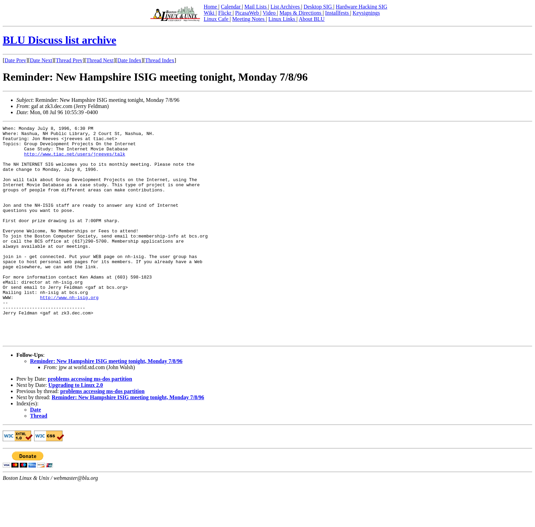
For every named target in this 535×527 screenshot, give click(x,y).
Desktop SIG (318, 7)
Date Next (41, 60)
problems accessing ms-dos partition (90, 422)
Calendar (231, 7)
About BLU (311, 19)
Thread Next (100, 60)
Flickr (225, 13)
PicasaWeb (247, 13)
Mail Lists (256, 7)
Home (211, 7)
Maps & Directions (301, 13)
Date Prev (15, 60)
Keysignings (366, 13)
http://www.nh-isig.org (69, 332)
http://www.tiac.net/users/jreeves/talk (74, 160)
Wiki (210, 13)
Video (270, 13)
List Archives (286, 7)
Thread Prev (69, 60)
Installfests (337, 13)
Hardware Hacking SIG (361, 7)
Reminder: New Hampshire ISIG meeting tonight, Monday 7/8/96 (106, 404)
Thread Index (159, 60)
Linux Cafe (217, 19)
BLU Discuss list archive (59, 40)
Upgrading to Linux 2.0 (75, 428)
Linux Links (282, 19)
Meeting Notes (249, 19)
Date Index (129, 60)
